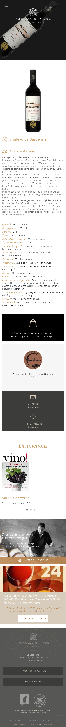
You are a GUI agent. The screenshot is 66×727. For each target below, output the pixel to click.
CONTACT (54, 720)
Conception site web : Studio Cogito (40, 724)
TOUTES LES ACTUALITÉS (33, 618)
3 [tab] (34, 509)
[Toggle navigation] (6, 5)
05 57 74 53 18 (35, 660)
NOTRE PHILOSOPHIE (33, 561)
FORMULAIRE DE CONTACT (33, 671)
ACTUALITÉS (23, 720)
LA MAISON (12, 720)
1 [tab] (27, 509)
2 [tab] (31, 509)
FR (59, 4)
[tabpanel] (33, 364)
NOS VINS (33, 720)
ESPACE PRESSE (33, 681)
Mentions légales (19, 724)
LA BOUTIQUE (44, 720)
